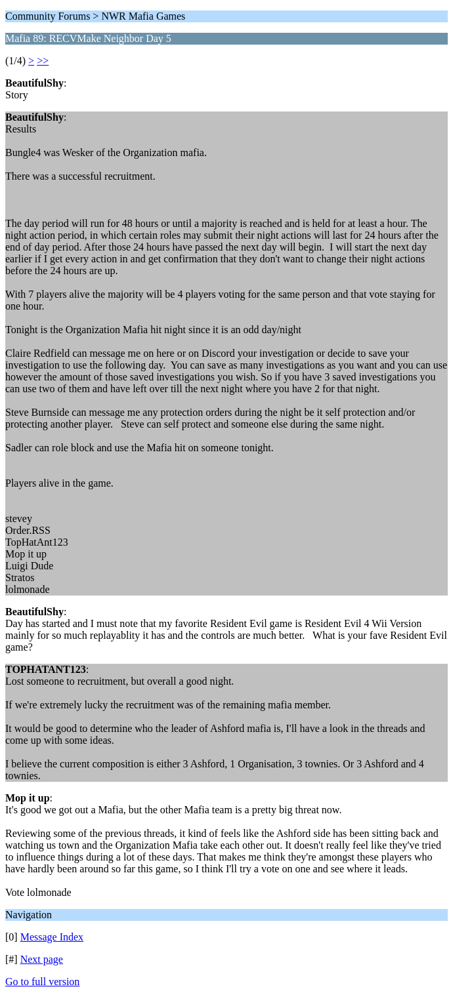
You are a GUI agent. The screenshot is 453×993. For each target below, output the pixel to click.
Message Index (51, 936)
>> (43, 60)
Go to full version (42, 981)
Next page (41, 959)
